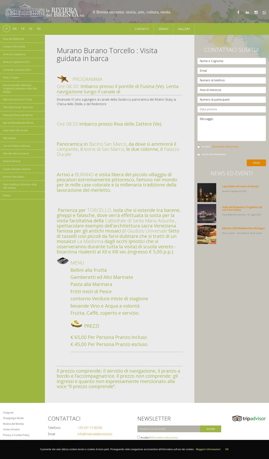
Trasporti (8, 412)
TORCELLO (99, 210)
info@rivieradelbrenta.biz (95, 434)
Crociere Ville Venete (14, 46)
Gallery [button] (184, 29)
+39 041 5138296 (90, 428)
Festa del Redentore (13, 39)
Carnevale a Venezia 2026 (17, 69)
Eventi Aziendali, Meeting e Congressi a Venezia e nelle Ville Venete (20, 88)
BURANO (84, 174)
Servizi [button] (163, 29)
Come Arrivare (11, 429)
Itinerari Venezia (11, 161)
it (6, 29)
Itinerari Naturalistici (13, 176)
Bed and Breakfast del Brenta (18, 122)
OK (227, 449)
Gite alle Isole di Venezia (16, 153)
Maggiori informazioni (208, 449)
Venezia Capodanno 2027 (16, 62)
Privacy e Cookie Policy (16, 435)
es (30, 29)
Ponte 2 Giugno (11, 77)
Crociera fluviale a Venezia (17, 169)
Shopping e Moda (13, 418)
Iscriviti (210, 429)
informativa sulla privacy (225, 146)
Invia (256, 163)
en (15, 29)
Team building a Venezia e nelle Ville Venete (20, 186)
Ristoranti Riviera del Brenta (18, 115)
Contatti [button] (142, 29)
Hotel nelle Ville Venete (15, 130)
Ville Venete (9, 138)
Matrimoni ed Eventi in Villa (17, 99)
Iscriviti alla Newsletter (211, 154)
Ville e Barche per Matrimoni (18, 107)
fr (22, 29)
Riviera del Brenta (13, 424)
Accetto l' (218, 146)
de (39, 29)
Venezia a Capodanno (14, 54)
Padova (6, 195)
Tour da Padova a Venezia (16, 145)
